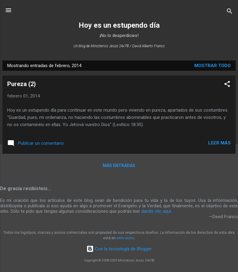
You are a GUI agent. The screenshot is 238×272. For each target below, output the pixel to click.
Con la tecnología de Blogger (119, 249)
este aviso (125, 238)
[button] (227, 85)
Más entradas (119, 165)
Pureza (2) (21, 84)
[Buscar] (229, 12)
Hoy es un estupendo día (119, 25)
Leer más (219, 143)
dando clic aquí (156, 211)
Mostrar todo (212, 65)
